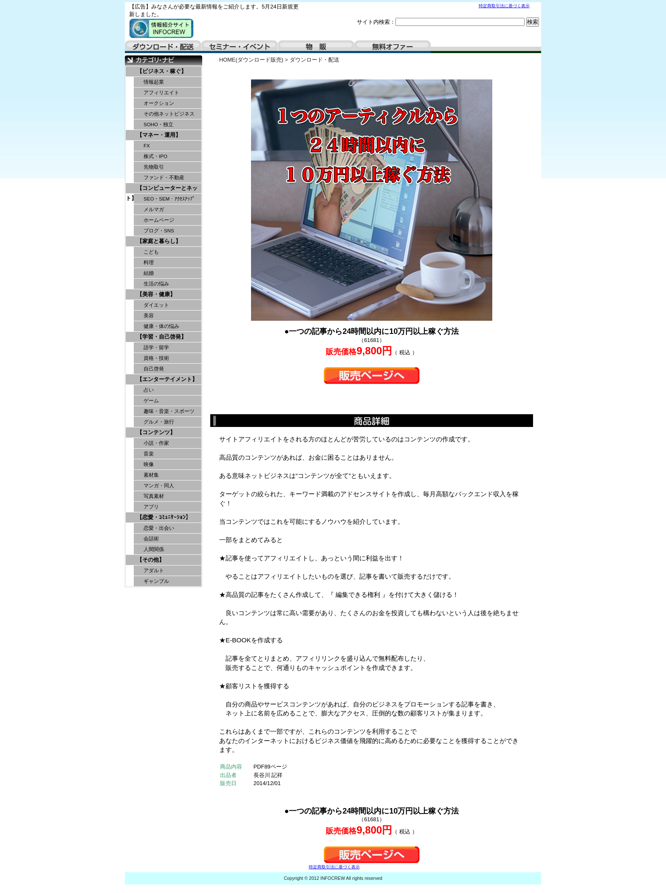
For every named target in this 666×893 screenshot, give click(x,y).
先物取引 (154, 167)
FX (147, 145)
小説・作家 (156, 443)
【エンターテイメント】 (167, 379)
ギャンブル (156, 581)
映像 (149, 464)
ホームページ (159, 220)
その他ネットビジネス (169, 113)
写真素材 (154, 496)
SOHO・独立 (158, 124)
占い (149, 390)
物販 (316, 46)
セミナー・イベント (239, 46)
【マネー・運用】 (159, 135)
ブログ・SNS (159, 230)
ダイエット (156, 305)
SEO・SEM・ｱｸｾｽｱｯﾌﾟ (169, 198)
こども (151, 251)
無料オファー (392, 46)
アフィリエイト (161, 92)
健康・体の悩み (161, 326)
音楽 (149, 453)
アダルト (154, 570)
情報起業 (154, 82)
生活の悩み (156, 283)
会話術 (151, 538)
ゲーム (151, 400)
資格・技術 (156, 358)
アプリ (151, 506)
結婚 (149, 273)
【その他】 (150, 560)
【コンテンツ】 (156, 432)
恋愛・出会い (159, 528)
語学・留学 (156, 347)
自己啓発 (154, 368)
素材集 (151, 475)
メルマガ (154, 209)
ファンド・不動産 (164, 177)
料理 (149, 262)
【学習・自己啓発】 (161, 336)
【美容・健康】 (156, 294)
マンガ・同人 (159, 485)
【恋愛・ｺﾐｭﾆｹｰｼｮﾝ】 (164, 517)
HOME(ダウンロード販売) (251, 60)
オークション (159, 103)
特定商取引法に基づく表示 (504, 5)
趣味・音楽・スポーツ (169, 411)
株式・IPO (155, 156)
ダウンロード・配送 (163, 46)
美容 (149, 315)
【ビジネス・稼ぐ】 (161, 71)
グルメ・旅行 (159, 421)
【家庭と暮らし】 (159, 241)
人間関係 (154, 549)
